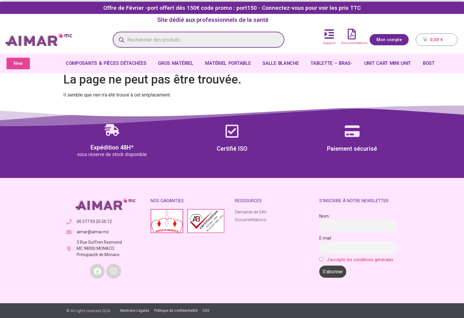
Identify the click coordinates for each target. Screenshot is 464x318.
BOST (429, 63)
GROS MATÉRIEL (175, 63)
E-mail (325, 238)
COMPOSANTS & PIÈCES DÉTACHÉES (106, 63)
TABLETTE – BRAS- (331, 63)
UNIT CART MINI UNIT (387, 63)
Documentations (354, 43)
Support (329, 43)
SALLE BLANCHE (280, 63)
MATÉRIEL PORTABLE (228, 63)
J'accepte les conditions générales (360, 259)
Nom (324, 216)
